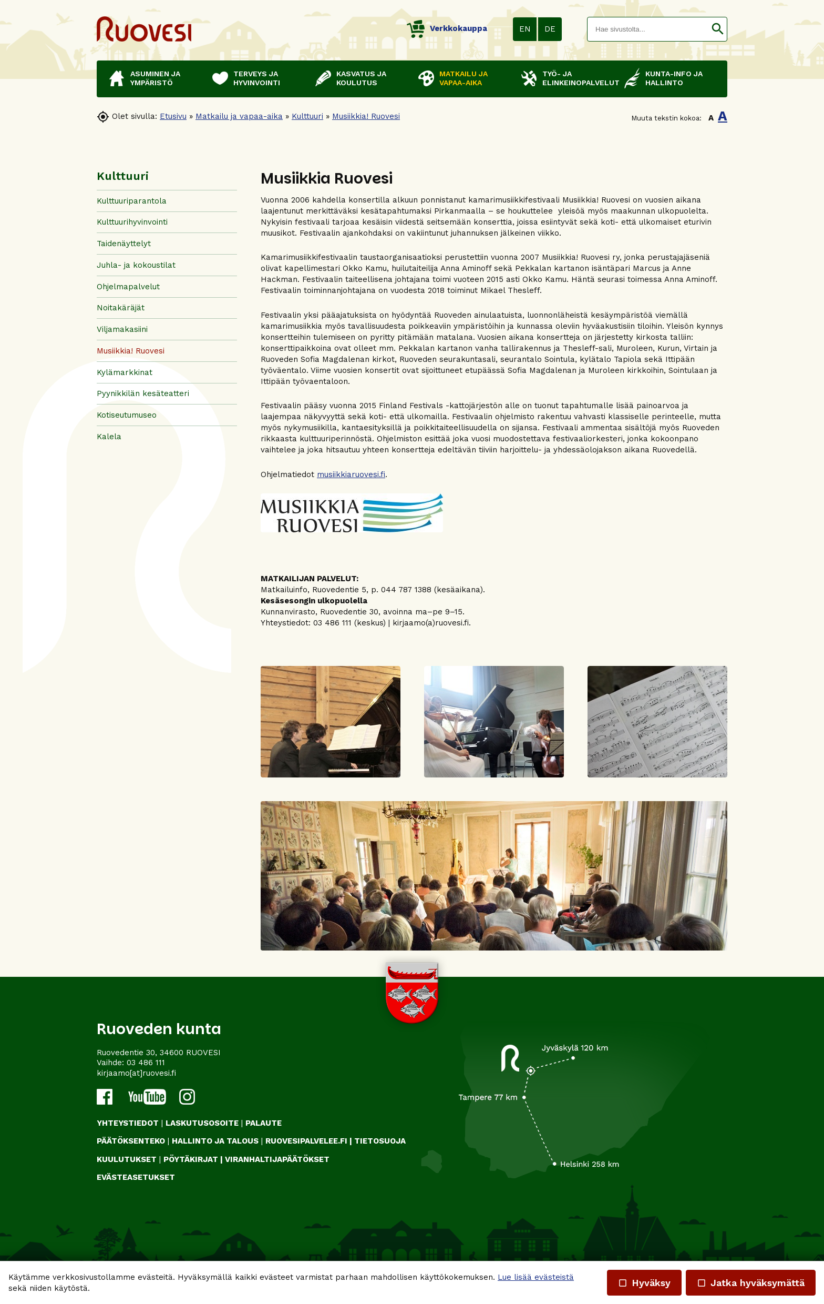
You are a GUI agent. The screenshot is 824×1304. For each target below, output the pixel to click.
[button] (717, 29)
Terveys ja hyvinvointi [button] (256, 78)
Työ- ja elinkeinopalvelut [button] (578, 78)
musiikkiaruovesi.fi (351, 474)
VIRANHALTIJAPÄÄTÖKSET (277, 1159)
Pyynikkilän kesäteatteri (143, 393)
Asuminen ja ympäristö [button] (155, 78)
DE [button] (549, 29)
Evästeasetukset (136, 1177)
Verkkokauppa (447, 28)
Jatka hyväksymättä (751, 1282)
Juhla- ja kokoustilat (136, 265)
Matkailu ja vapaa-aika (239, 116)
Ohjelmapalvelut (128, 286)
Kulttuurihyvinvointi (132, 222)
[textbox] (648, 29)
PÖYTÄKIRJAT (190, 1159)
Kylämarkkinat (124, 372)
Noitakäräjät (121, 307)
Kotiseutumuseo (127, 415)
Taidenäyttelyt (124, 243)
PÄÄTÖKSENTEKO (131, 1141)
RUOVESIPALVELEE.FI (306, 1141)
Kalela (109, 436)
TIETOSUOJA (380, 1141)
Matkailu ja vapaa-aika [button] (463, 78)
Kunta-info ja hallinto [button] (674, 78)
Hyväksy (644, 1282)
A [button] (711, 118)
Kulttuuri (307, 116)
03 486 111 (146, 1062)
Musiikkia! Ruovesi (366, 116)
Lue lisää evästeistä (536, 1277)
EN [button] (525, 29)
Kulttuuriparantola (132, 201)
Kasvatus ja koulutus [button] (361, 78)
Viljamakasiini (122, 329)
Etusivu (173, 116)
